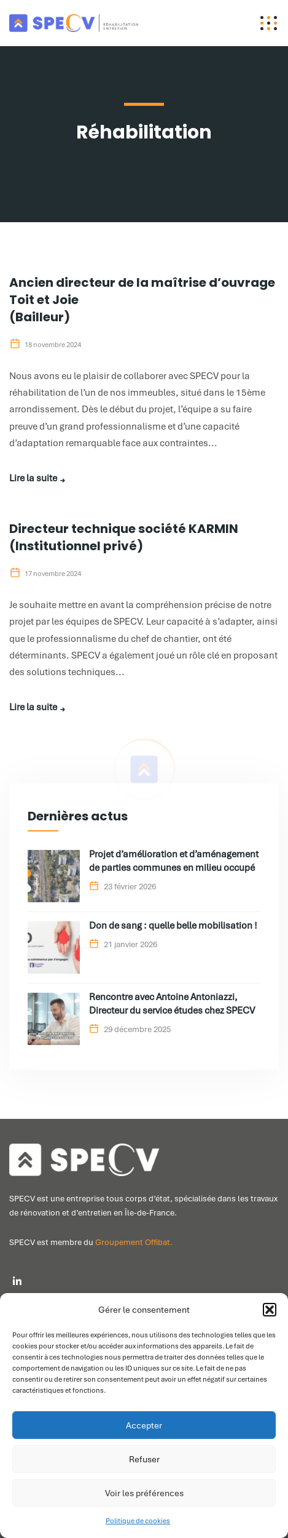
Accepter (144, 1425)
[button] (269, 1310)
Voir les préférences (144, 1493)
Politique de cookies (138, 1520)
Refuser (144, 1459)
